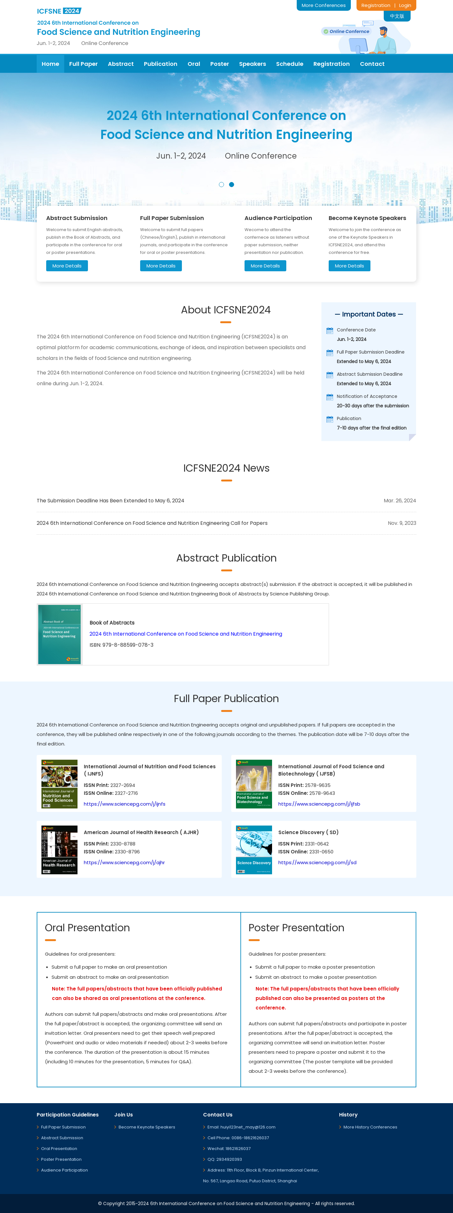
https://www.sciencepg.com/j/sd (317, 862)
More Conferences (324, 5)
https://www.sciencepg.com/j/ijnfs (124, 804)
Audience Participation (64, 1170)
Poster (219, 64)
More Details (67, 265)
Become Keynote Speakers (147, 1127)
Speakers (252, 64)
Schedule (289, 64)
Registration (376, 5)
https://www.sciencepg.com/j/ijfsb (319, 804)
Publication (160, 64)
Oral (194, 64)
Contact (372, 64)
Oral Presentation (59, 1149)
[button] (221, 184)
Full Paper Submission (63, 1127)
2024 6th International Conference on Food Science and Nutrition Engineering (186, 634)
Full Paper (83, 64)
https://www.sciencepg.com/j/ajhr (124, 862)
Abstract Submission (62, 1138)
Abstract (121, 64)
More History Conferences (370, 1127)
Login (405, 5)
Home (50, 64)
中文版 (397, 16)
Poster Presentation (61, 1159)
